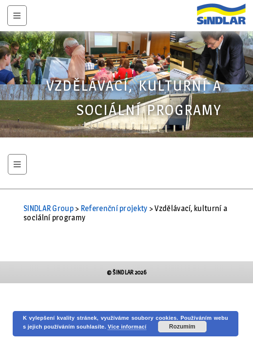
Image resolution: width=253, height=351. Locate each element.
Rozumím (182, 326)
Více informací (127, 327)
